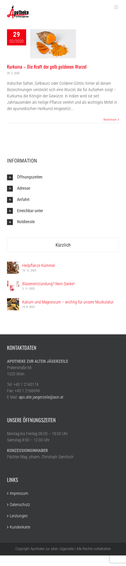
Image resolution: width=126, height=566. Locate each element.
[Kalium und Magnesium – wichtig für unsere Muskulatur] (13, 301)
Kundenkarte (20, 527)
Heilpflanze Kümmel (38, 265)
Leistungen (19, 515)
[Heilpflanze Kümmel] (13, 264)
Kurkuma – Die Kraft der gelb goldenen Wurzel (47, 66)
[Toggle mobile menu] (116, 7)
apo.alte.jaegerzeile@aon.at (41, 397)
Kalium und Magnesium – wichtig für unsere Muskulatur (67, 302)
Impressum (19, 493)
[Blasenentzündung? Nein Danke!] (13, 283)
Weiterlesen (110, 119)
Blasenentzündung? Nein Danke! (48, 283)
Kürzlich (63, 245)
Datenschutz (20, 504)
